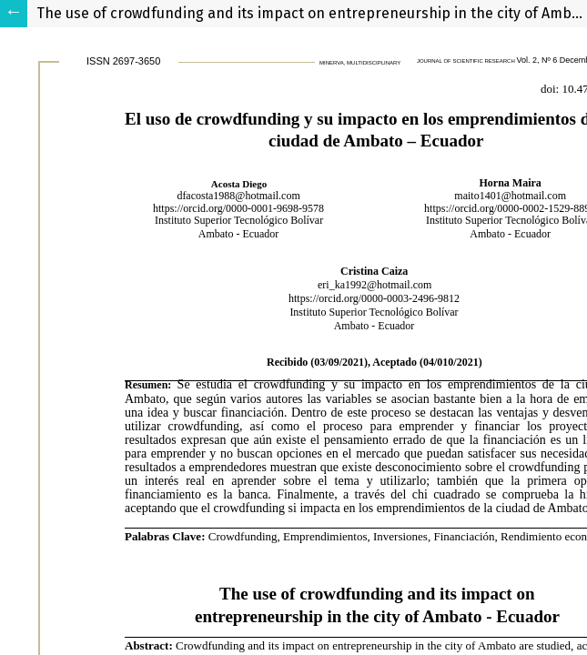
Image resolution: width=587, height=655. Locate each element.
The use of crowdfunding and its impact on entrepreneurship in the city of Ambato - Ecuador (311, 13)
